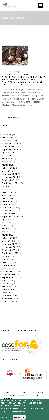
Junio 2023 (7, 225)
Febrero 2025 (8, 167)
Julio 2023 (6, 222)
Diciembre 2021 (9, 268)
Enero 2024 (7, 204)
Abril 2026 (6, 134)
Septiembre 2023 (10, 216)
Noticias (34, 395)
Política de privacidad (19, 412)
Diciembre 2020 (9, 295)
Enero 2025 (7, 171)
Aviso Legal (37, 410)
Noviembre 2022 (10, 247)
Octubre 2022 (8, 250)
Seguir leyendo (11, 117)
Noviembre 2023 (10, 210)
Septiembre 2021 (10, 277)
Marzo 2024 (7, 198)
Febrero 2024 (8, 201)
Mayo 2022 (7, 262)
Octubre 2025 (8, 146)
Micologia (9, 392)
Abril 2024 (6, 195)
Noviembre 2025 (10, 143)
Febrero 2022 (8, 265)
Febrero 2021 (8, 289)
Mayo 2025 (7, 158)
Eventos (8, 398)
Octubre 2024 (8, 180)
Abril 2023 (6, 231)
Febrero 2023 (8, 237)
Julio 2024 (6, 189)
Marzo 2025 (7, 164)
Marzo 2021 (7, 286)
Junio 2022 (7, 259)
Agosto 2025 (8, 152)
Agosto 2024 (8, 186)
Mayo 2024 (7, 192)
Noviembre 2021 (10, 271)
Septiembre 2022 (10, 253)
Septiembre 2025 (10, 149)
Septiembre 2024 (10, 183)
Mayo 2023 (7, 228)
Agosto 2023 (8, 219)
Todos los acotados (31, 392)
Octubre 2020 (8, 301)
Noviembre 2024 (10, 177)
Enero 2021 (7, 292)
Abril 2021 (6, 283)
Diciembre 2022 (9, 244)
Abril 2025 (6, 161)
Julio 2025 (6, 155)
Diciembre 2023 (9, 207)
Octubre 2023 (8, 213)
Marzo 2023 (7, 234)
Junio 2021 (7, 280)
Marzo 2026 (7, 137)
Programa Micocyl (14, 395)
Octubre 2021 (8, 274)
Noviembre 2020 (10, 298)
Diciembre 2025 (9, 140)
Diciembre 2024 (9, 174)
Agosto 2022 (8, 256)
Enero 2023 (7, 241)
